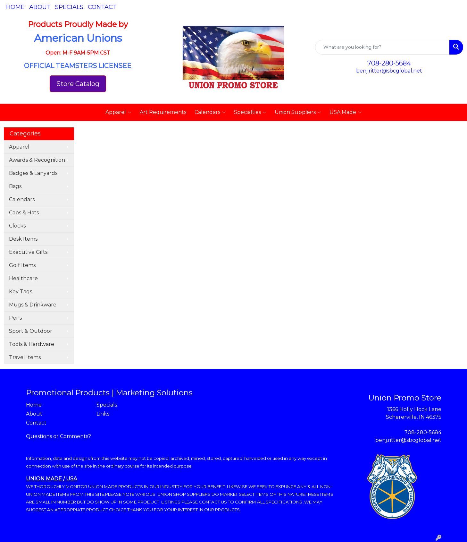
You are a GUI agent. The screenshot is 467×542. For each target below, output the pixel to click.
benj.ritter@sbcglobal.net (389, 71)
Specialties (250, 112)
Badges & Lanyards (33, 173)
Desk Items (23, 239)
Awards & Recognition (37, 160)
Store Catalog (77, 84)
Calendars (210, 112)
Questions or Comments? (58, 436)
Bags (15, 186)
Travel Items (25, 357)
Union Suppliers (298, 112)
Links (102, 414)
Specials (69, 7)
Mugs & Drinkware (32, 305)
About (40, 7)
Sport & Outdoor (30, 331)
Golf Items (22, 265)
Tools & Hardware (31, 344)
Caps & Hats (24, 213)
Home (15, 7)
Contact (102, 7)
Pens (15, 318)
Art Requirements (163, 112)
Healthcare (23, 278)
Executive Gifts (28, 252)
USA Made (345, 112)
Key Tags (20, 291)
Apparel (118, 112)
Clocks (17, 226)
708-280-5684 (389, 63)
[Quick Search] (382, 47)
